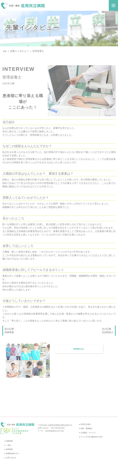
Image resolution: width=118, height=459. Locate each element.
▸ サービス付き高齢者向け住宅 (91, 437)
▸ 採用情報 (9, 449)
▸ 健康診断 (9, 441)
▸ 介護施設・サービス (88, 433)
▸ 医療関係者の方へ (13, 453)
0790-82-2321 (60, 428)
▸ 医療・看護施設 (86, 428)
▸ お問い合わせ (11, 458)
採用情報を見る (79, 346)
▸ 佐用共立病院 (85, 424)
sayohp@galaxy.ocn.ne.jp (55, 431)
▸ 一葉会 (8, 445)
